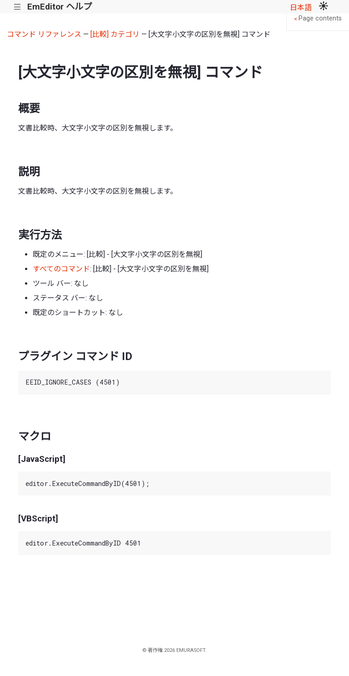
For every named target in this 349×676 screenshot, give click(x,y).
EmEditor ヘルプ (59, 6)
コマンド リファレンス (44, 34)
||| (17, 7)
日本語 (301, 7)
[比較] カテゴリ (115, 34)
